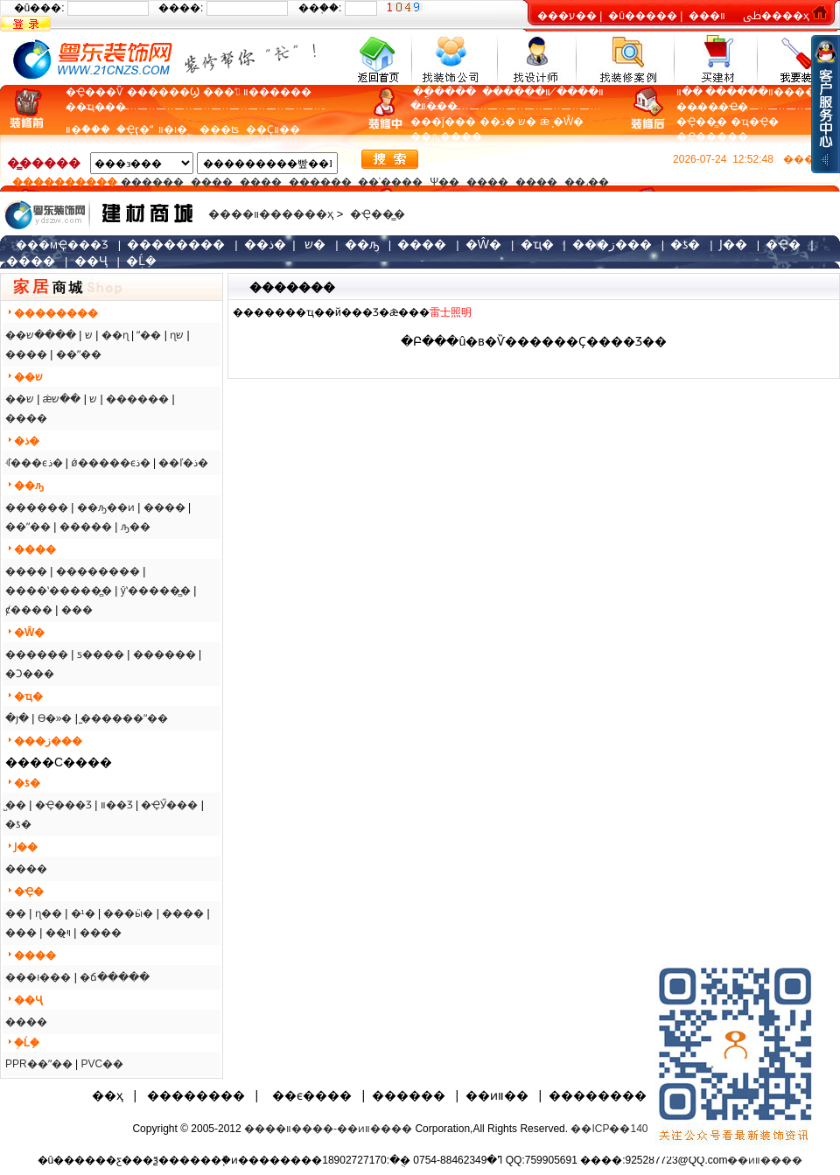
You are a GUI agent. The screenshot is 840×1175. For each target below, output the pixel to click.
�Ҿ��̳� (701, 121)
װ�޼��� (434, 106)
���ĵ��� (443, 121)
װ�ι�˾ (175, 129)
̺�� (15, 805)
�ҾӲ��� (169, 805)
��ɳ (115, 335)
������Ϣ (163, 92)
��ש (19, 399)
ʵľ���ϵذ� (34, 463)
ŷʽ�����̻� (156, 590)
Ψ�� (444, 182)
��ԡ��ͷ (106, 507)
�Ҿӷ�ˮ (137, 129)
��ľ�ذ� (183, 463)
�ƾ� (18, 824)
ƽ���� (100, 654)
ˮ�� (148, 335)
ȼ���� (28, 610)
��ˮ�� (79, 354)
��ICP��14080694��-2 (638, 1129)
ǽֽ (545, 121)
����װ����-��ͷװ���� (328, 1129)
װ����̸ (577, 92)
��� (77, 610)
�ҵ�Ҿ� (755, 121)
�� (15, 913)
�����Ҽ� (712, 107)
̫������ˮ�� (124, 718)
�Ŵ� (568, 121)
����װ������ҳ (270, 213)
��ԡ (425, 136)
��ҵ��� (96, 107)
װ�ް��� (91, 129)
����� (86, 527)
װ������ (277, 92)
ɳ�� (48, 913)
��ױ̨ (58, 933)
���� (461, 136)
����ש (51, 335)
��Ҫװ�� (273, 129)
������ (152, 182)
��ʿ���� (390, 182)
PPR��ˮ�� (39, 1064)
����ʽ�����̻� (58, 590)
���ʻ (221, 92)
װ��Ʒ (117, 805)
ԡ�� (135, 527)
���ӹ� (128, 913)
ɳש (177, 335)
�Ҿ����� (712, 136)
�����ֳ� (443, 92)
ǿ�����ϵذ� (110, 463)
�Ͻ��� (29, 674)
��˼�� (586, 182)
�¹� (83, 913)
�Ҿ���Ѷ (94, 92)
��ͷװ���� (764, 1160)
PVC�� (101, 1064)
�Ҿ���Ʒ (63, 805)
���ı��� (38, 977)
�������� (98, 571)
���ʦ (219, 129)
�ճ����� (115, 977)
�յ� (17, 718)
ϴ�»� (55, 718)
